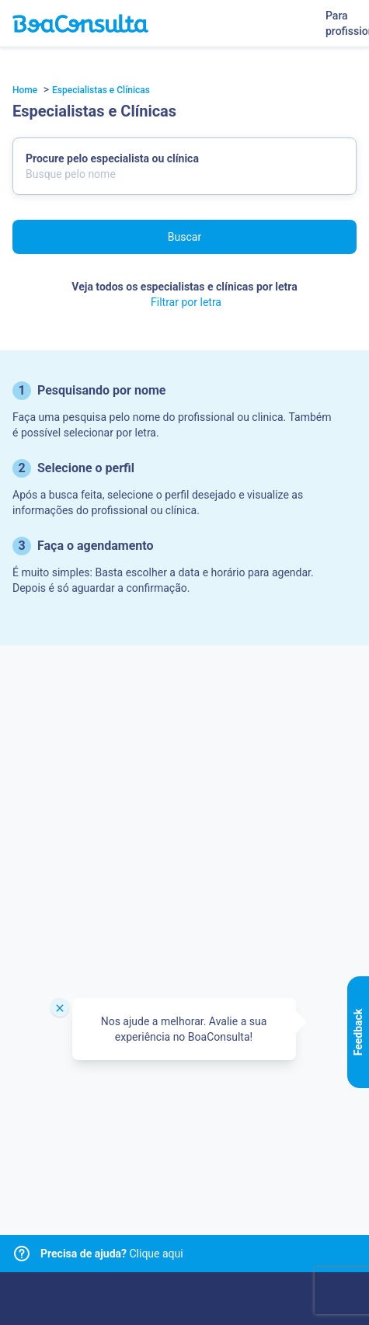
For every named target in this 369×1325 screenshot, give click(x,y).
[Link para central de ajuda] (21, 1253)
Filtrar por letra (186, 302)
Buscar (184, 237)
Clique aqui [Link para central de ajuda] (111, 1253)
